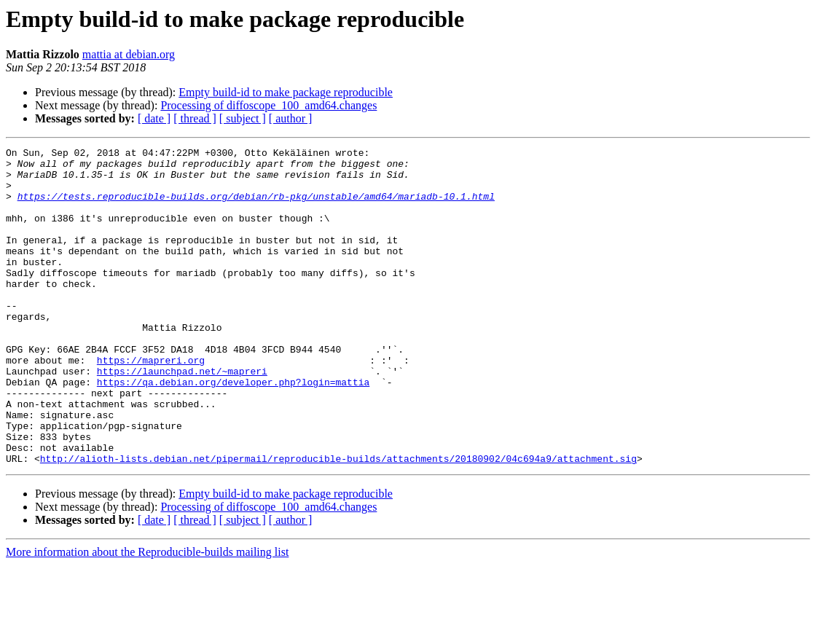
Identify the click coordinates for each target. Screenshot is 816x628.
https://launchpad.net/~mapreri (182, 416)
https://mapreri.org (151, 403)
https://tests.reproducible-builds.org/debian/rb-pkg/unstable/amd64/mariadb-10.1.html (256, 206)
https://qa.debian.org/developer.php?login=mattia (233, 429)
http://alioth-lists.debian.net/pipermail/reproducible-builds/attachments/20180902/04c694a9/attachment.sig (338, 521)
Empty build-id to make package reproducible (285, 92)
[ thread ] (194, 118)
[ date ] (154, 118)
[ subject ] (242, 118)
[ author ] (291, 118)
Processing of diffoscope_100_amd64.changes (268, 105)
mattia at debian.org (128, 54)
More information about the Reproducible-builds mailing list (147, 615)
